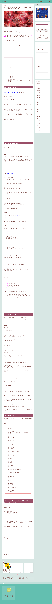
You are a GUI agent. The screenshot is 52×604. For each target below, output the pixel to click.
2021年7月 (38, 102)
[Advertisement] (18, 51)
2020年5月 (38, 125)
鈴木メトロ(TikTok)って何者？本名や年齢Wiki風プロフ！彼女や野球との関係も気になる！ (42, 32)
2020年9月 (38, 120)
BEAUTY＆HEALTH (40, 49)
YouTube (39, 69)
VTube (39, 68)
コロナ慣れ (11, 76)
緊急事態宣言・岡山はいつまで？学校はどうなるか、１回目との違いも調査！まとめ (19, 81)
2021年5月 (38, 106)
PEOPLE (38, 66)
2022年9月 (38, 83)
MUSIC (38, 62)
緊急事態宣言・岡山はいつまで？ (13, 62)
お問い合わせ (40, 1)
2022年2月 (38, 92)
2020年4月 (38, 127)
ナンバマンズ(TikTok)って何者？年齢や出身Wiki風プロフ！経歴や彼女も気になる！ (42, 29)
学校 (10, 67)
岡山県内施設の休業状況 (11, 79)
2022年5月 (38, 90)
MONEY (38, 60)
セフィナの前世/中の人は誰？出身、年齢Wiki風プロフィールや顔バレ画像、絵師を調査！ (42, 38)
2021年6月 (38, 104)
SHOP (38, 71)
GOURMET (39, 55)
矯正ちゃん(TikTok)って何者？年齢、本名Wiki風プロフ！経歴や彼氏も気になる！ (42, 35)
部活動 (11, 68)
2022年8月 (38, 85)
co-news (4, 1)
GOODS (38, 53)
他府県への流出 (11, 77)
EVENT (38, 51)
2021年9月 (38, 99)
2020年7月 (38, 123)
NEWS (4, 5)
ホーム (34, 1)
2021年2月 (38, 111)
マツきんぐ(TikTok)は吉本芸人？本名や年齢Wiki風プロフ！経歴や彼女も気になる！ (42, 26)
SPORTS (38, 73)
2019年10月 (38, 130)
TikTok (39, 67)
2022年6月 (38, 88)
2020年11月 (38, 116)
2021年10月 (38, 97)
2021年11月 (38, 95)
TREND (38, 75)
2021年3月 (38, 109)
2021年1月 (38, 113)
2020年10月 (38, 118)
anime (38, 47)
